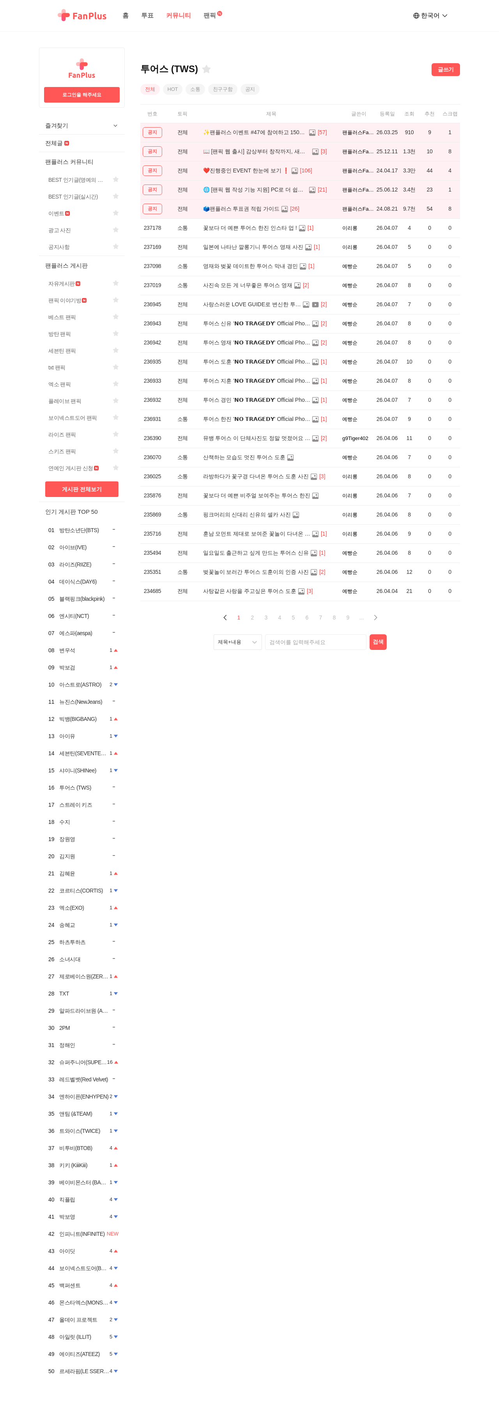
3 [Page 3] (266, 617)
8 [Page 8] (334, 617)
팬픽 (209, 15)
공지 (250, 89)
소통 (195, 89)
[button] (225, 618)
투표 (147, 15)
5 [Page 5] (293, 617)
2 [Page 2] (252, 617)
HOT (173, 89)
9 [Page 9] (348, 617)
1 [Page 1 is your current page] (239, 617)
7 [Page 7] (320, 617)
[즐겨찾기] (206, 69)
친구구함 (223, 89)
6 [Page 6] (307, 617)
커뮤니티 (178, 15)
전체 (150, 89)
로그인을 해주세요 (81, 95)
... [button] (361, 617)
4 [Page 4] (279, 617)
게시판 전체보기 (82, 489)
